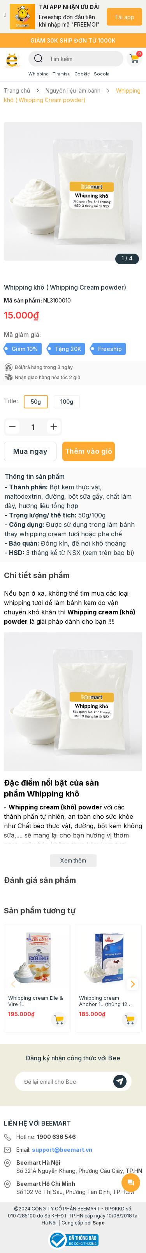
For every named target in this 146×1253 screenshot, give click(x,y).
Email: (54, 1149)
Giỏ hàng (136, 57)
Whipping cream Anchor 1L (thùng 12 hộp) (103, 1001)
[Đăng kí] (120, 1081)
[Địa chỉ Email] (73, 1081)
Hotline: (46, 1136)
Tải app (124, 16)
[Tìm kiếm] (38, 58)
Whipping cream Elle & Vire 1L (35, 1001)
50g (36, 401)
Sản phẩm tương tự (40, 910)
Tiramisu (61, 74)
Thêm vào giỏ (88, 451)
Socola (101, 74)
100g (66, 401)
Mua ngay (30, 451)
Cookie (82, 74)
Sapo (99, 1223)
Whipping (38, 74)
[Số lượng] (33, 427)
